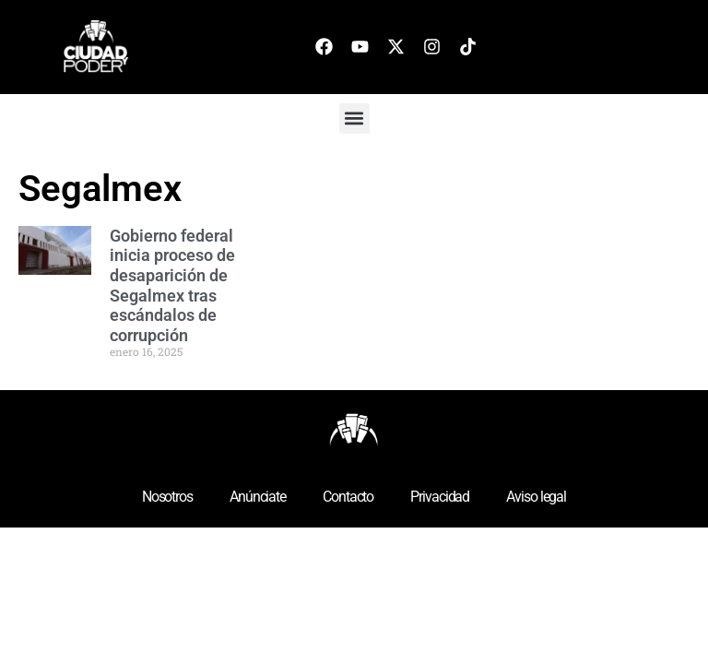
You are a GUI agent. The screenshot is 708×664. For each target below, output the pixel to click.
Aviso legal (536, 496)
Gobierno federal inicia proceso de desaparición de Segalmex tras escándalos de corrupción (172, 285)
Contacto (348, 496)
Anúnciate (258, 496)
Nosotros (167, 496)
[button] (354, 118)
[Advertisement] (607, 263)
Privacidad (439, 496)
